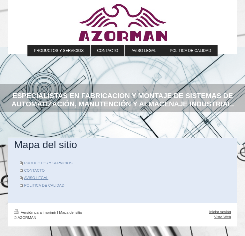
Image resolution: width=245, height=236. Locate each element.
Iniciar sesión (220, 212)
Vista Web (222, 217)
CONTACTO (34, 170)
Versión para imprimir (35, 212)
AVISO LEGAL (36, 177)
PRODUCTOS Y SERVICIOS (48, 163)
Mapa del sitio (70, 212)
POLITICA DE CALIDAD (44, 185)
